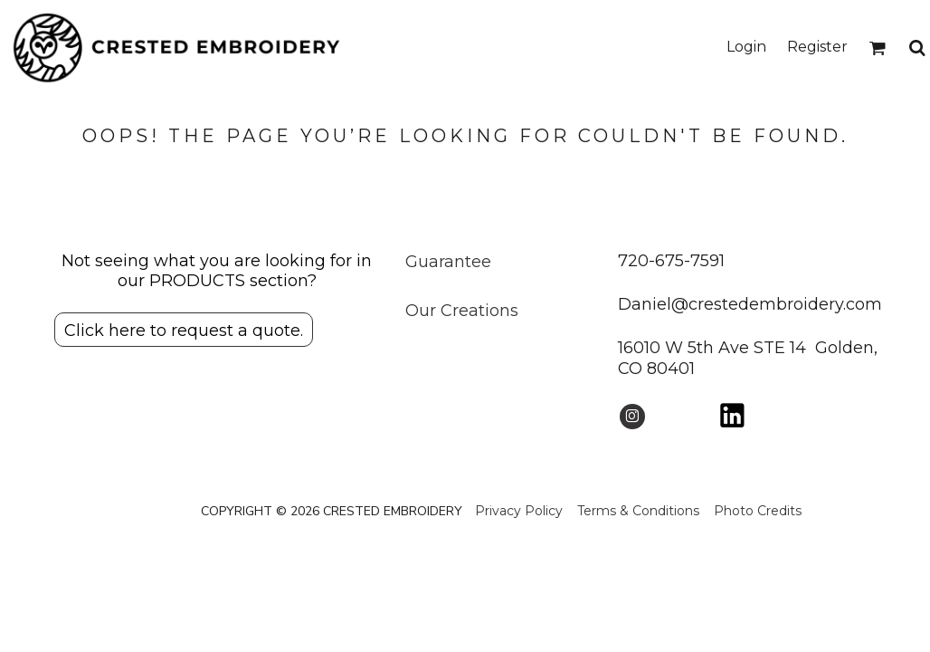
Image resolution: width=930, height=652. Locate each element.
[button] (877, 47)
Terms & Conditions (638, 511)
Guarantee (448, 262)
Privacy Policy (519, 511)
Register (817, 46)
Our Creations (461, 311)
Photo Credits (758, 511)
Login (746, 46)
